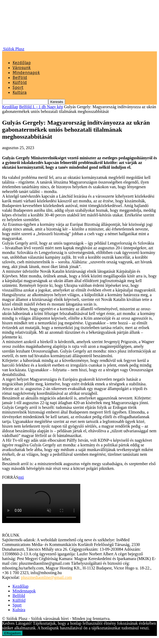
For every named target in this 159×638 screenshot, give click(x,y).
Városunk (22, 67)
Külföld (20, 82)
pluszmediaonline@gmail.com (46, 577)
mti (21, 477)
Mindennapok (26, 72)
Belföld (20, 77)
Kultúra (20, 92)
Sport (18, 87)
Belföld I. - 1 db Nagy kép (41, 107)
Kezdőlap (22, 62)
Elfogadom (12, 633)
